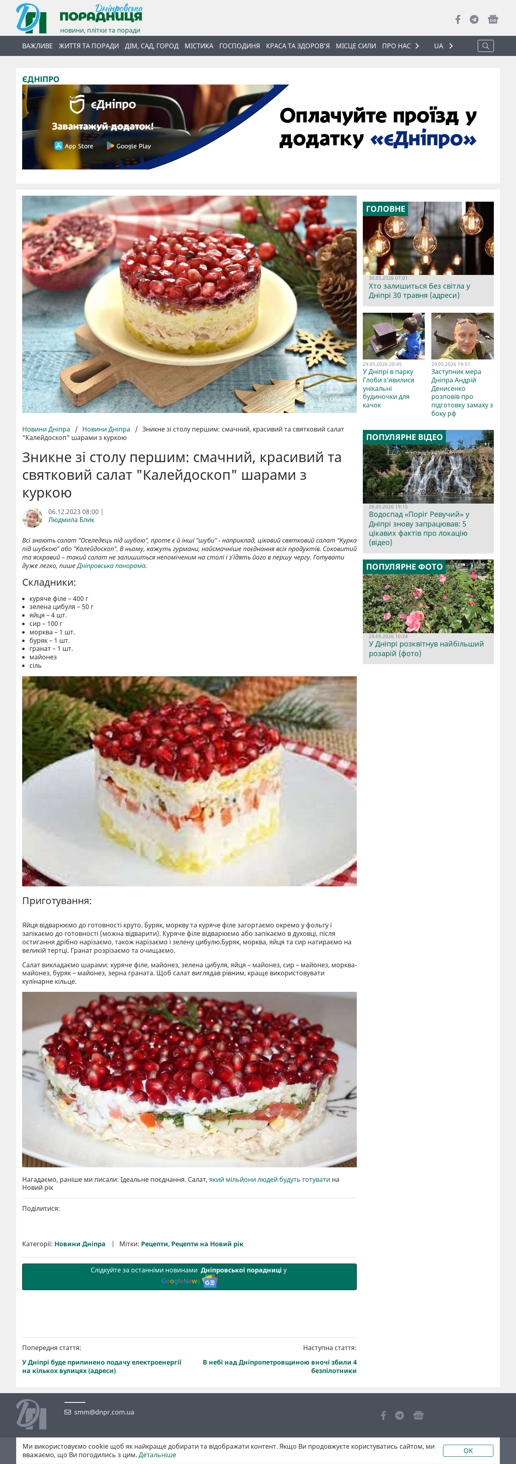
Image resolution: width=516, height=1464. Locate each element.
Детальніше (157, 1455)
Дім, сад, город (152, 45)
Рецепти (154, 1379)
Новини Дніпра (47, 429)
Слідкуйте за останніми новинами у (189, 1412)
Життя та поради (89, 45)
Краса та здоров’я (298, 45)
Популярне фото (404, 567)
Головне (385, 209)
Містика (199, 45)
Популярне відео (404, 437)
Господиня (239, 45)
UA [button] (439, 46)
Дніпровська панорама (111, 566)
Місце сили (356, 45)
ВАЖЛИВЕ (37, 45)
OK (468, 1450)
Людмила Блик (71, 520)
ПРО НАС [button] (396, 45)
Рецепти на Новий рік (207, 1379)
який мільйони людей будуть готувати (269, 1315)
